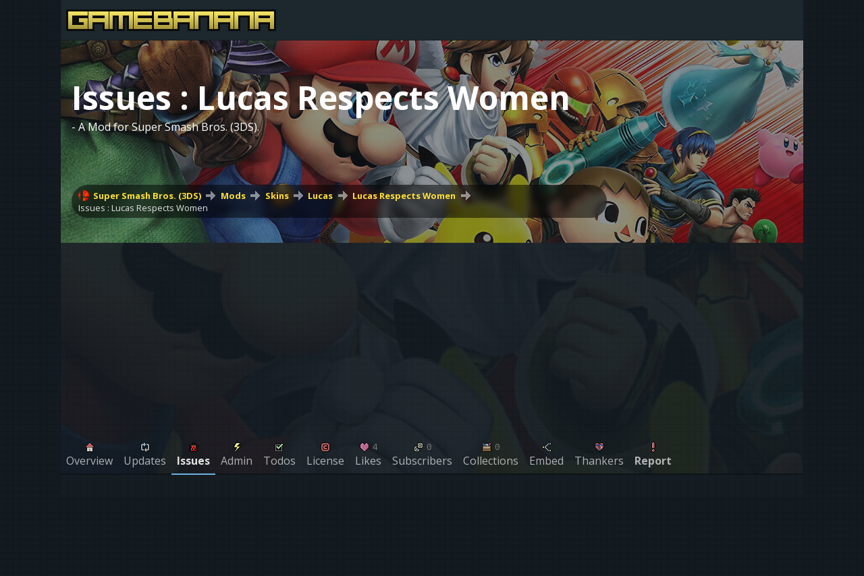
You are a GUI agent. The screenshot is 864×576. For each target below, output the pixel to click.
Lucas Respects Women (404, 196)
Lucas (320, 196)
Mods (233, 196)
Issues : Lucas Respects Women (143, 208)
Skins (277, 196)
